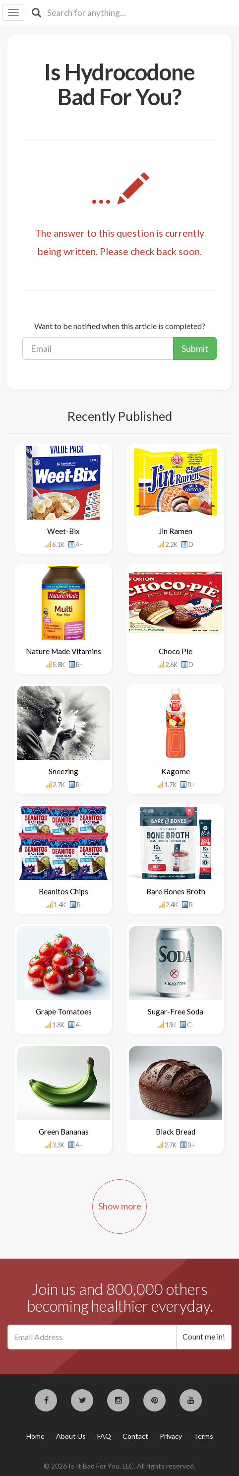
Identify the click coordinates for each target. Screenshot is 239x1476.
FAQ (104, 1436)
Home (35, 1436)
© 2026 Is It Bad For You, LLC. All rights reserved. (119, 1466)
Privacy (171, 1436)
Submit (194, 348)
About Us (71, 1436)
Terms (203, 1436)
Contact (135, 1436)
